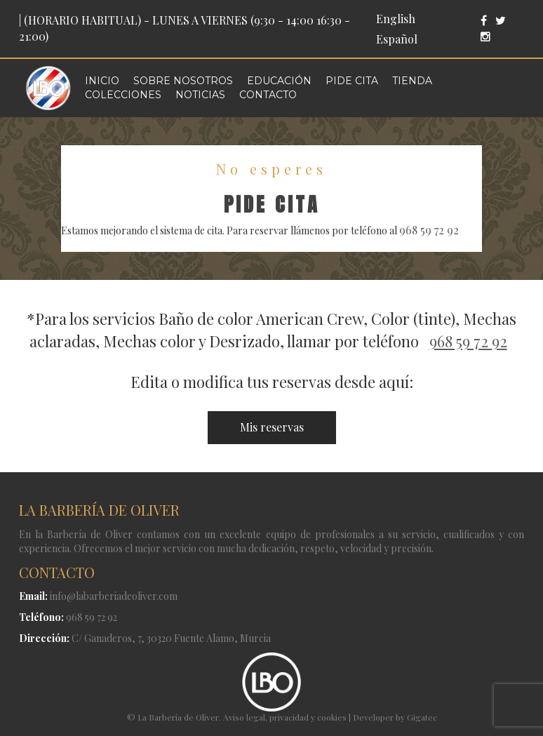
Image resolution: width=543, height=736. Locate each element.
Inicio (102, 80)
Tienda (412, 80)
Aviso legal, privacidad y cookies (285, 717)
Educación (279, 80)
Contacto (268, 94)
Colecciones (123, 94)
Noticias (200, 94)
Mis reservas (272, 427)
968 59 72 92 (429, 229)
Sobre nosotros (183, 80)
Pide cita (352, 80)
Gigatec (422, 717)
